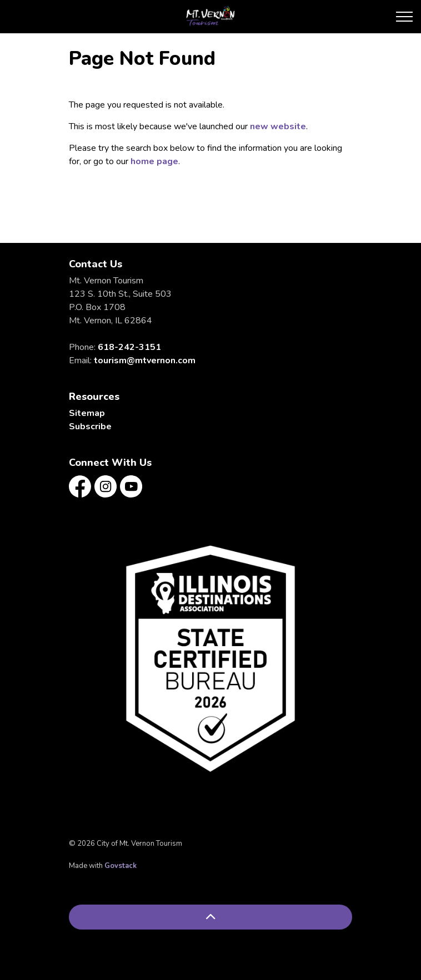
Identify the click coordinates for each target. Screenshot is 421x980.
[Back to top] (210, 917)
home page (154, 161)
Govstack (120, 866)
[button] (210, 658)
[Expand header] (404, 16)
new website (278, 126)
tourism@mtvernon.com (145, 360)
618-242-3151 (129, 347)
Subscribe (90, 426)
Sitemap (87, 413)
